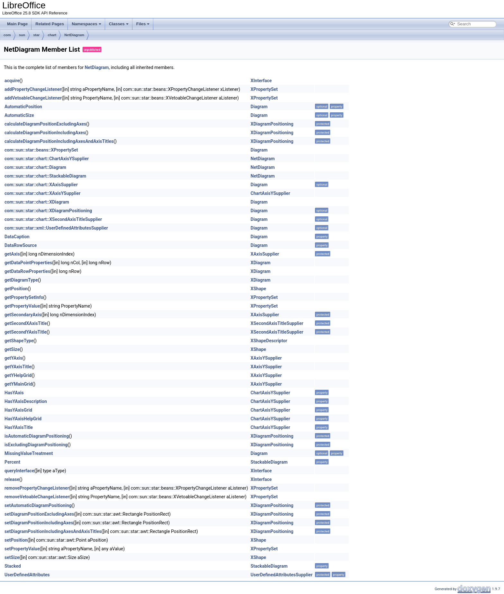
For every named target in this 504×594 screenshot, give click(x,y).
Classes (119, 24)
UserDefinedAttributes (27, 574)
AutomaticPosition (23, 106)
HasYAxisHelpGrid (22, 418)
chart (52, 35)
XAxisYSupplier (266, 358)
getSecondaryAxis (22, 314)
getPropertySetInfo (23, 297)
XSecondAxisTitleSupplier (277, 323)
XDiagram (261, 262)
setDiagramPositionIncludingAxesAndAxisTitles (53, 531)
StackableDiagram (269, 462)
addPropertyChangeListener (32, 89)
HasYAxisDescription (25, 401)
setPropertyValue (22, 548)
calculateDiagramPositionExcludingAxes (45, 124)
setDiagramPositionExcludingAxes (39, 514)
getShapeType (18, 340)
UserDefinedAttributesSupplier (282, 574)
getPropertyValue (22, 306)
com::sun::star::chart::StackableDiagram (45, 176)
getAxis (12, 254)
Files (143, 24)
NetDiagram (74, 35)
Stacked (12, 566)
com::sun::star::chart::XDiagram (36, 202)
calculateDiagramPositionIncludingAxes (44, 132)
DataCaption (17, 236)
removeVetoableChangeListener (36, 496)
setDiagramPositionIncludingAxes (38, 522)
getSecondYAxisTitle (25, 332)
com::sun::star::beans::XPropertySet (41, 150)
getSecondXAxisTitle (25, 323)
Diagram (259, 106)
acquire (12, 80)
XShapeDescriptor (269, 340)
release (11, 479)
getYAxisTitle (18, 366)
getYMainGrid (18, 384)
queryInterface (19, 470)
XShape (258, 288)
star (36, 35)
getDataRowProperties (27, 271)
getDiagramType (21, 280)
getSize (12, 349)
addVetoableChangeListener (33, 97)
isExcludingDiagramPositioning (36, 444)
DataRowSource (20, 245)
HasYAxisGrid (18, 410)
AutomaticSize (19, 115)
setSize (11, 557)
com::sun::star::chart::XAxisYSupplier (42, 193)
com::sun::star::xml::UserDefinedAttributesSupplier (56, 228)
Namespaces (86, 24)
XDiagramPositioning (272, 124)
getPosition (16, 288)
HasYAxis (14, 392)
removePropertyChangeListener (36, 488)
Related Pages (49, 24)
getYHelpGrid (18, 375)
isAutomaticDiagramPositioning (36, 436)
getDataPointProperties (28, 262)
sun (22, 35)
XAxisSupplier (265, 254)
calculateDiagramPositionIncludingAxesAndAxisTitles (58, 141)
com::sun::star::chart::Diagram (35, 167)
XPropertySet (264, 89)
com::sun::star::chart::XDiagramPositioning (48, 210)
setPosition (15, 540)
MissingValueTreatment (28, 453)
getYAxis (13, 358)
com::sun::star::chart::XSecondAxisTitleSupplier (53, 219)
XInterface (261, 80)
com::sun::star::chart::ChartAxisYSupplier (46, 158)
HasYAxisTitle (18, 427)
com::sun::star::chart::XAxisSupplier (41, 184)
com (7, 35)
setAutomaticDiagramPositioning (38, 505)
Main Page (17, 24)
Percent (12, 462)
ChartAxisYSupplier (270, 193)
